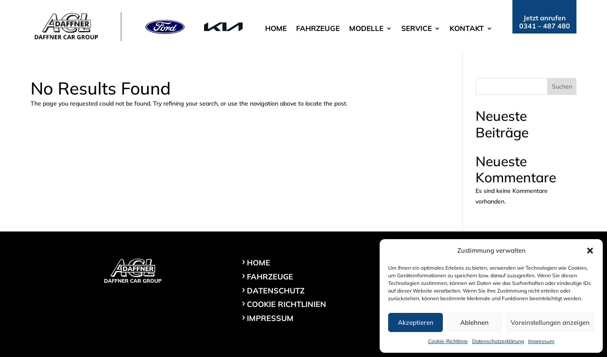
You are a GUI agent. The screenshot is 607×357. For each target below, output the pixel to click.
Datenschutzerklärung (498, 341)
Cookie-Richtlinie (448, 341)
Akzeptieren (416, 322)
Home (276, 29)
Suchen (562, 86)
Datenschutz (276, 291)
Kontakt (467, 29)
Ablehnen (474, 322)
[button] (590, 250)
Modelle (366, 29)
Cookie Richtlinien (286, 304)
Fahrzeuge (318, 29)
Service (416, 29)
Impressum (541, 341)
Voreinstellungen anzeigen (550, 322)
